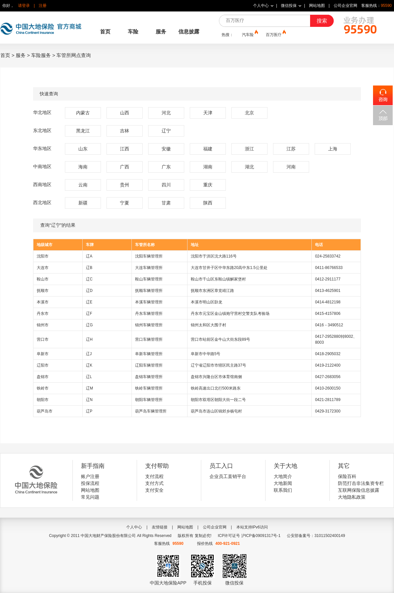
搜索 (322, 21)
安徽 (166, 148)
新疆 (83, 202)
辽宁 (166, 130)
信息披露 (188, 31)
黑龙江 (83, 130)
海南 (83, 166)
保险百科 (347, 476)
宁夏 (124, 202)
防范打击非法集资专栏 (361, 483)
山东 (83, 148)
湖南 (207, 166)
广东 (166, 166)
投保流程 (90, 483)
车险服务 (41, 55)
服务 (161, 31)
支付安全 (154, 490)
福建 (207, 148)
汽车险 (249, 34)
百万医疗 (275, 34)
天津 (207, 112)
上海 (332, 148)
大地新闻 (283, 483)
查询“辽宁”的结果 (197, 225)
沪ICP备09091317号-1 (261, 535)
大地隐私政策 (351, 497)
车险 (133, 31)
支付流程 (154, 476)
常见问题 (90, 497)
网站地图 (317, 5)
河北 (166, 112)
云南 (83, 184)
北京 (249, 112)
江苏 (291, 148)
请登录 (24, 5)
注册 (43, 5)
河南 (291, 166)
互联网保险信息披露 (358, 490)
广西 (124, 166)
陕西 (207, 202)
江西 (124, 148)
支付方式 (154, 483)
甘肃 (166, 202)
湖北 (249, 166)
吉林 (124, 130)
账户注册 (90, 476)
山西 (124, 112)
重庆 (207, 184)
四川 (166, 184)
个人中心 (261, 5)
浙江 (249, 148)
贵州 (124, 184)
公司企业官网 (345, 5)
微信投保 (289, 5)
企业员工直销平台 (227, 476)
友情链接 (159, 527)
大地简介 (283, 476)
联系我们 (283, 490)
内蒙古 (83, 112)
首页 (105, 31)
